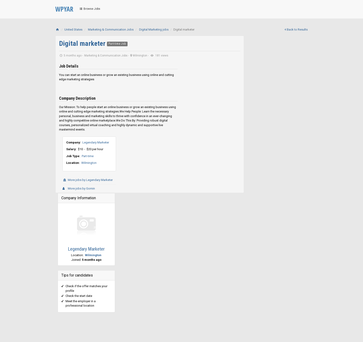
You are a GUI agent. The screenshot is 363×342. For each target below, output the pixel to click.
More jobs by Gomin (79, 188)
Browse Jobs (89, 8)
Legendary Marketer (95, 142)
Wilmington (89, 163)
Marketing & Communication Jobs (111, 29)
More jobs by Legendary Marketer (88, 180)
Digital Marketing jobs (154, 29)
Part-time (88, 156)
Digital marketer (83, 43)
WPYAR (64, 9)
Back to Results (296, 29)
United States (73, 29)
